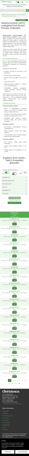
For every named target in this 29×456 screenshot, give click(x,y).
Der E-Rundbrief (6, 422)
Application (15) (6, 190)
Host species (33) (6, 183)
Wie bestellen (5, 411)
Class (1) (4, 187)
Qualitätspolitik (5, 425)
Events (4, 427)
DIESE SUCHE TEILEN (14, 203)
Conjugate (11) (6, 177)
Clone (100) (5, 193)
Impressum (5, 429)
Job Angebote (5, 418)
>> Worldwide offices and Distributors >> (12, 403)
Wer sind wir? (5, 420)
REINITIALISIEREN (14, 200)
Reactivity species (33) (8, 180)
